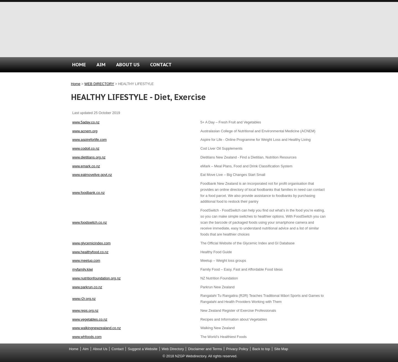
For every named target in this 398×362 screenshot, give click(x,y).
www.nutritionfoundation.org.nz (96, 278)
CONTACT (161, 64)
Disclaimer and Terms (205, 349)
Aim (86, 349)
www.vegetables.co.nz (90, 319)
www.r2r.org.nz (84, 299)
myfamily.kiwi (82, 269)
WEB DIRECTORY (99, 84)
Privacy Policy (237, 349)
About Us (100, 349)
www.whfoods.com (87, 337)
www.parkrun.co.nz (87, 287)
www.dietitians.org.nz (89, 157)
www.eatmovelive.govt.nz (92, 175)
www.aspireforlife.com (89, 140)
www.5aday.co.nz (86, 122)
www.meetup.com (86, 260)
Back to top (261, 349)
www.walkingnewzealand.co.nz (96, 328)
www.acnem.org (85, 131)
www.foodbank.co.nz (88, 193)
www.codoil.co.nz (86, 148)
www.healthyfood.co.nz (90, 252)
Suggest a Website (142, 349)
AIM (101, 64)
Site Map (281, 349)
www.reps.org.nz (85, 310)
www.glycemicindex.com (91, 243)
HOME (79, 64)
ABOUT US (128, 64)
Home (75, 84)
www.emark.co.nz (86, 166)
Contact (117, 349)
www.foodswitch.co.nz (89, 222)
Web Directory (173, 349)
